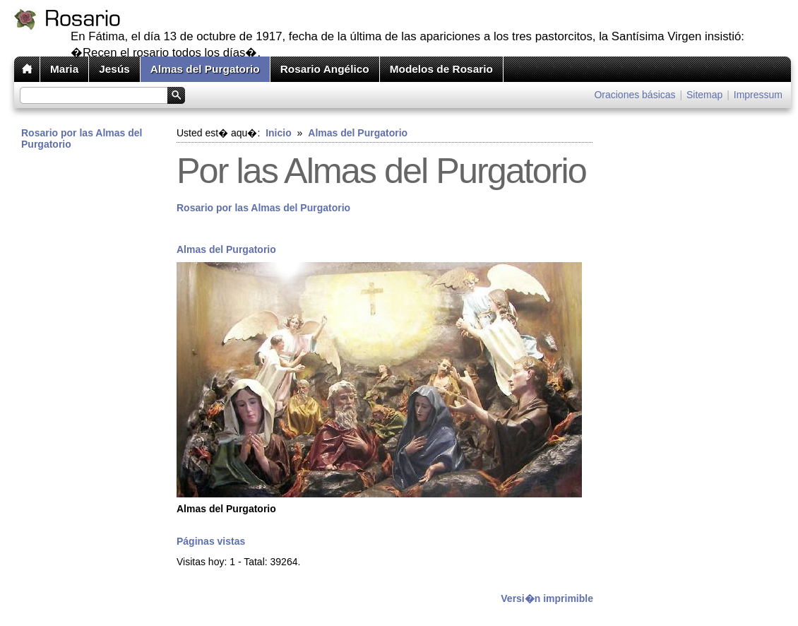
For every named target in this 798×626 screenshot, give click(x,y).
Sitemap (704, 94)
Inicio (279, 132)
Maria (64, 69)
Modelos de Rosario (441, 69)
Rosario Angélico (324, 69)
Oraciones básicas (634, 94)
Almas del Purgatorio (205, 69)
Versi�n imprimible (547, 598)
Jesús (114, 69)
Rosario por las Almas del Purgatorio (81, 138)
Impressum (758, 94)
